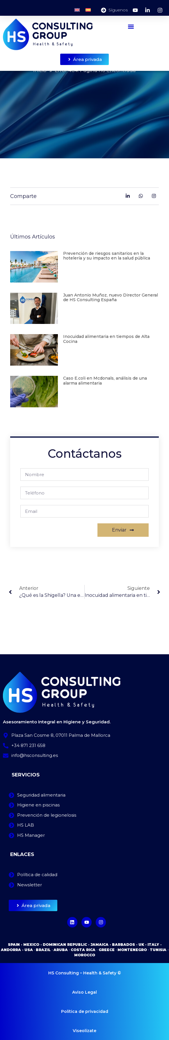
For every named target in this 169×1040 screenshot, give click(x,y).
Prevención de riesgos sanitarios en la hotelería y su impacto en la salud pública (106, 256)
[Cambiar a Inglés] (77, 10)
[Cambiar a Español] (88, 10)
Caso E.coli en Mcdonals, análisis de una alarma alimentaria (105, 381)
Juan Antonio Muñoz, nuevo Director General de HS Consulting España (110, 297)
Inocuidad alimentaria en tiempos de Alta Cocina (106, 339)
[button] (131, 26)
